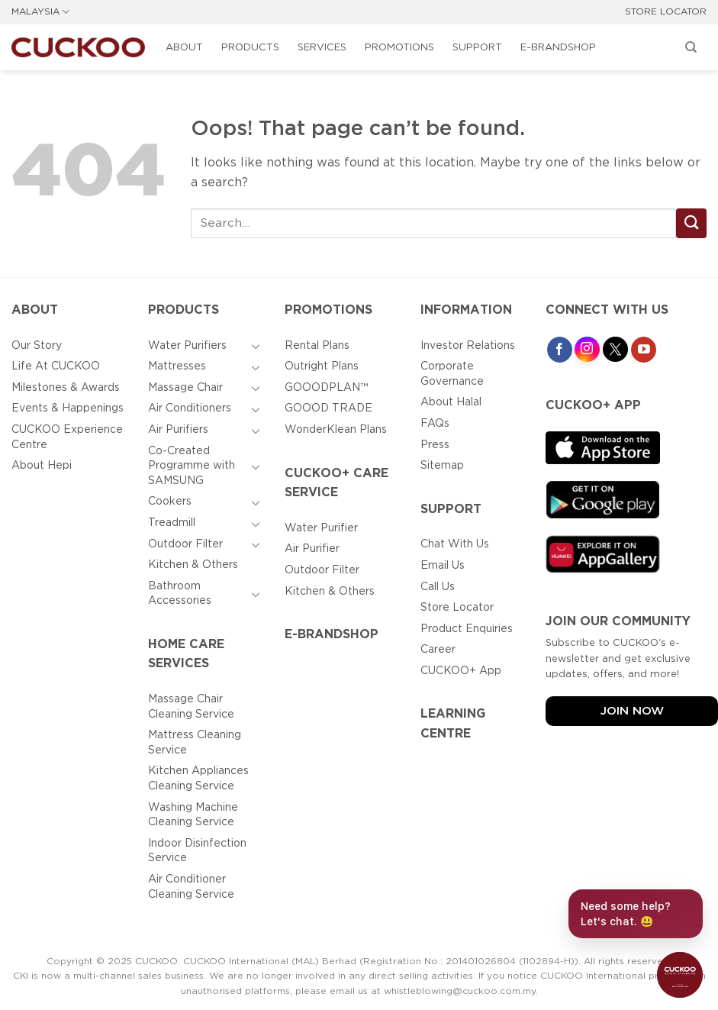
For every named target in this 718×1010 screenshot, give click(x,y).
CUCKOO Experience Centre (67, 437)
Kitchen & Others (193, 565)
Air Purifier (312, 548)
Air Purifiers (178, 429)
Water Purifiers (187, 345)
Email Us (442, 565)
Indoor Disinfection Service (197, 851)
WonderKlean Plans (336, 429)
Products (250, 48)
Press (434, 445)
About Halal (450, 402)
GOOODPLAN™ (326, 387)
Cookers (170, 501)
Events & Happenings (67, 408)
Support (477, 48)
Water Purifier (321, 528)
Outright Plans (322, 366)
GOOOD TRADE (328, 408)
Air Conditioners (189, 408)
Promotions (399, 48)
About (184, 48)
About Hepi (41, 465)
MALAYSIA (40, 12)
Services (322, 48)
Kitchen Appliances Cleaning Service (198, 778)
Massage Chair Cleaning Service (191, 707)
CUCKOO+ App (460, 671)
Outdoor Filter (185, 544)
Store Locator (457, 607)
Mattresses (177, 366)
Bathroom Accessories (179, 594)
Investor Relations (467, 345)
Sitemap (442, 465)
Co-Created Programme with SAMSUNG (191, 466)
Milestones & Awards (65, 387)
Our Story (36, 345)
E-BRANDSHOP (558, 48)
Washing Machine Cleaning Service (193, 815)
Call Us (437, 587)
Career (438, 649)
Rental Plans (317, 345)
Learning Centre (452, 724)
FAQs (434, 423)
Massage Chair (185, 387)
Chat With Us (454, 544)
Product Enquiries (466, 629)
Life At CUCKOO (55, 366)
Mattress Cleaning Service (194, 743)
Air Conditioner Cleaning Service (191, 887)
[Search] (691, 47)
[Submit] (691, 223)
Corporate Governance (452, 374)
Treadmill (171, 523)
